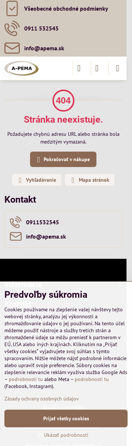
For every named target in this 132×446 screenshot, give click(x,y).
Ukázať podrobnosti (66, 435)
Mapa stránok (89, 180)
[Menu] (117, 68)
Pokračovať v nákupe (62, 160)
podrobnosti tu (26, 379)
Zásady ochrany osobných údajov (41, 398)
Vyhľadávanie (36, 180)
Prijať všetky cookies (66, 418)
